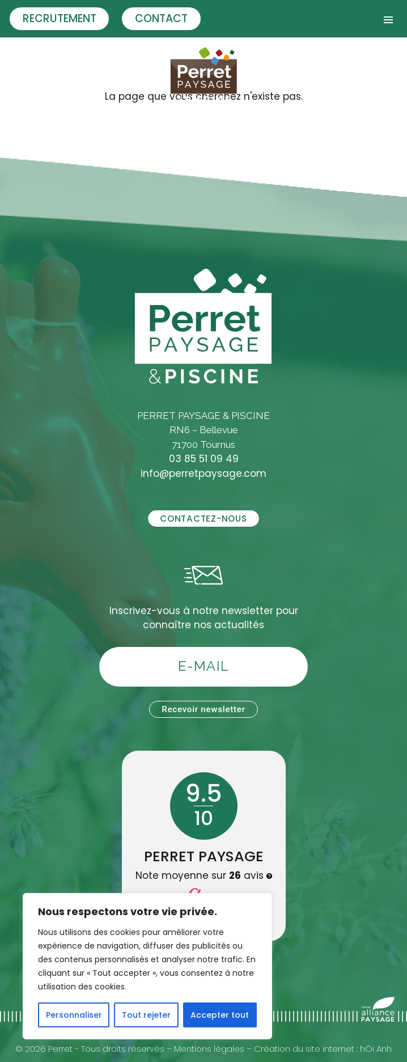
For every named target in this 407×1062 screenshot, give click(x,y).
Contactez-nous (203, 518)
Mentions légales (209, 1049)
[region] (147, 966)
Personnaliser (74, 1015)
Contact (161, 18)
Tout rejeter (146, 1015)
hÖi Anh (376, 1049)
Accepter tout (219, 1015)
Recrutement (59, 18)
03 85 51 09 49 (204, 459)
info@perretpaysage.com (203, 473)
